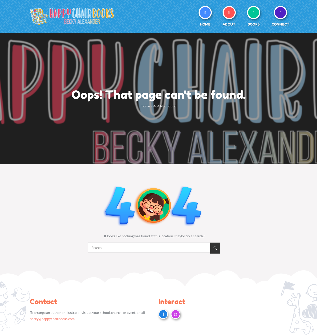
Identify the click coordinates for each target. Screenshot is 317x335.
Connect (280, 24)
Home (205, 24)
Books (254, 24)
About (229, 24)
